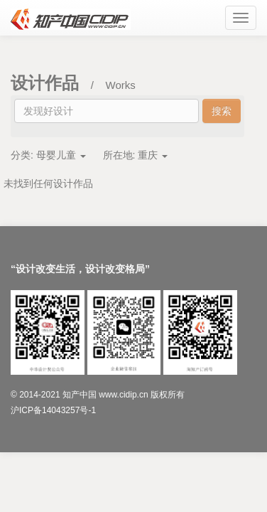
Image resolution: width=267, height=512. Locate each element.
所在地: (135, 155)
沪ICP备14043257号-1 (53, 410)
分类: (48, 155)
